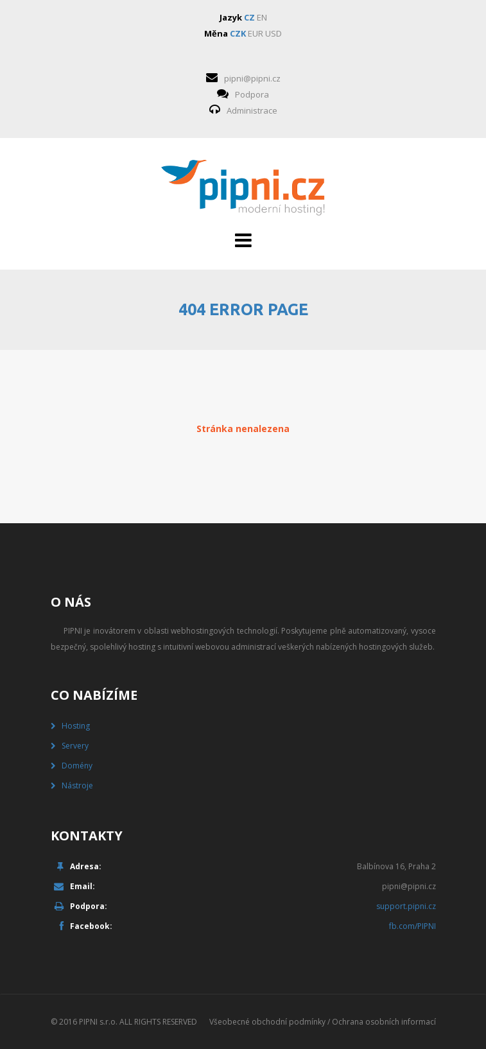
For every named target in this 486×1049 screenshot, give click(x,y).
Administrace (252, 110)
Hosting (76, 725)
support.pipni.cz (406, 906)
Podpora (252, 94)
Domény (77, 765)
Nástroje (77, 785)
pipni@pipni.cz (252, 78)
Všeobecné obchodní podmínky (267, 1021)
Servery (75, 745)
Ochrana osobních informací (384, 1021)
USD (273, 33)
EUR (255, 33)
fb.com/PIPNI (412, 926)
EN (262, 17)
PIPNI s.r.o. (98, 1021)
